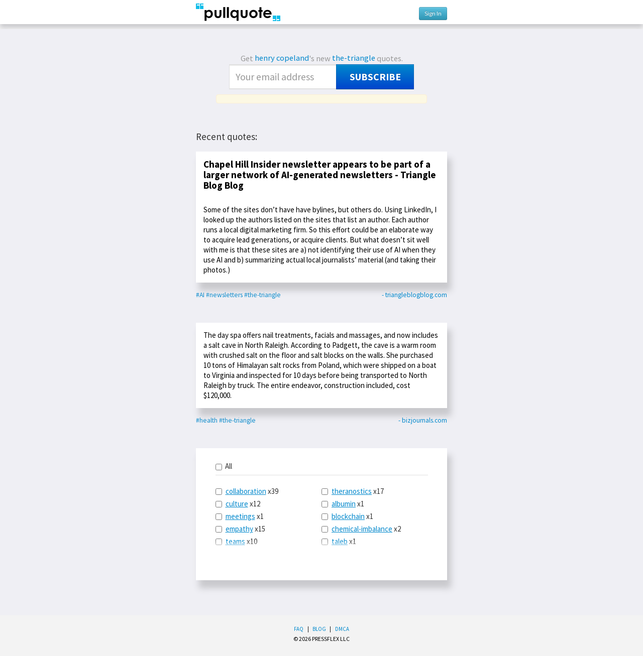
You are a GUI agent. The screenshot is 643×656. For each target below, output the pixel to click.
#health (207, 420)
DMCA (342, 628)
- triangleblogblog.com (414, 295)
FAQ (298, 628)
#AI (200, 295)
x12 (238, 503)
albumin (344, 503)
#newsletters (224, 295)
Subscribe (375, 77)
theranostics (352, 491)
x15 (240, 529)
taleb (340, 541)
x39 (247, 491)
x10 (236, 541)
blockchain (348, 516)
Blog (319, 628)
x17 (353, 491)
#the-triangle (262, 295)
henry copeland (282, 58)
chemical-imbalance (362, 529)
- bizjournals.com (422, 420)
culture (237, 503)
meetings (240, 516)
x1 (240, 516)
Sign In (433, 13)
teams (235, 541)
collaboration (246, 491)
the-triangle (353, 58)
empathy (239, 529)
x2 (361, 529)
